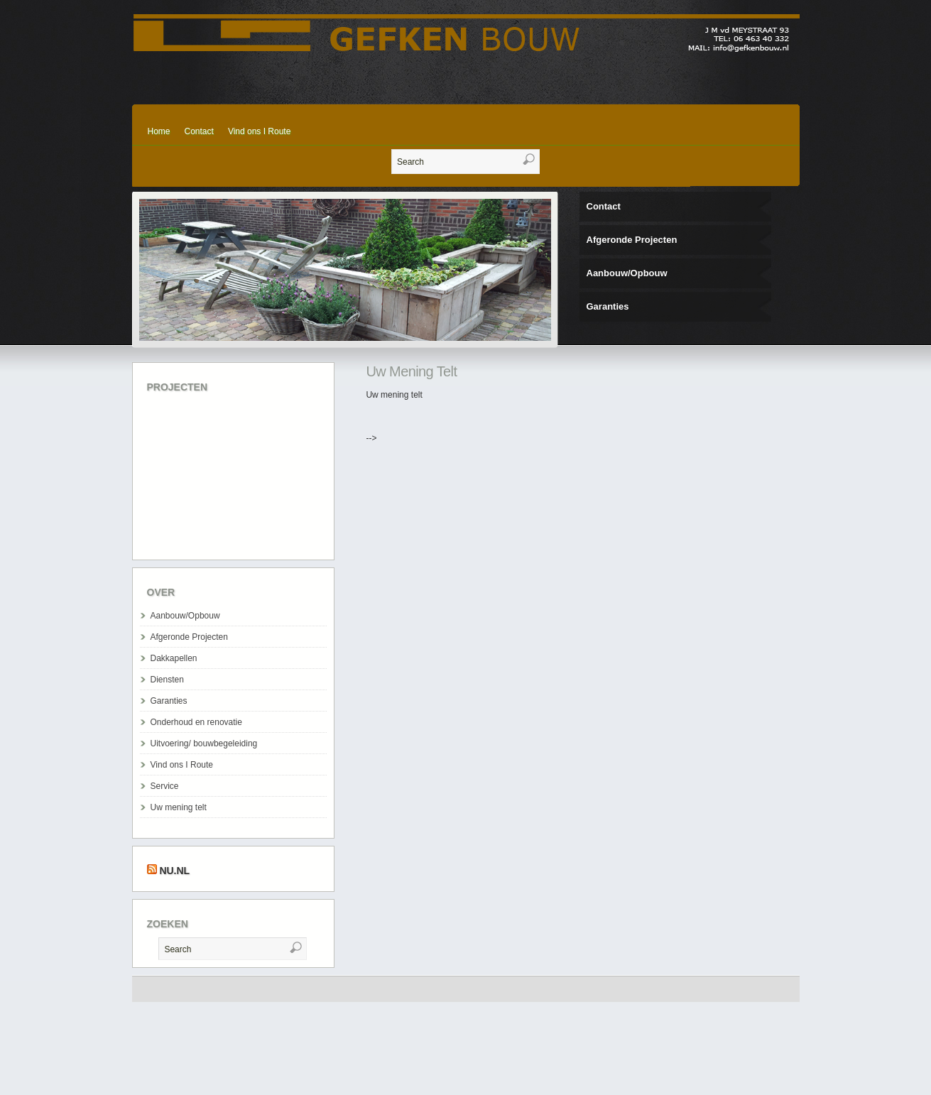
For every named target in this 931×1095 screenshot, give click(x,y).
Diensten (167, 680)
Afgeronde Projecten (632, 239)
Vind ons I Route (259, 131)
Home (159, 131)
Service (165, 786)
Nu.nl (174, 870)
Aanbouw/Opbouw (627, 273)
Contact (199, 131)
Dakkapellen (174, 658)
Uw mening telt (179, 807)
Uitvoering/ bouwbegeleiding (204, 743)
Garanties (608, 306)
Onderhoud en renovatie (196, 722)
